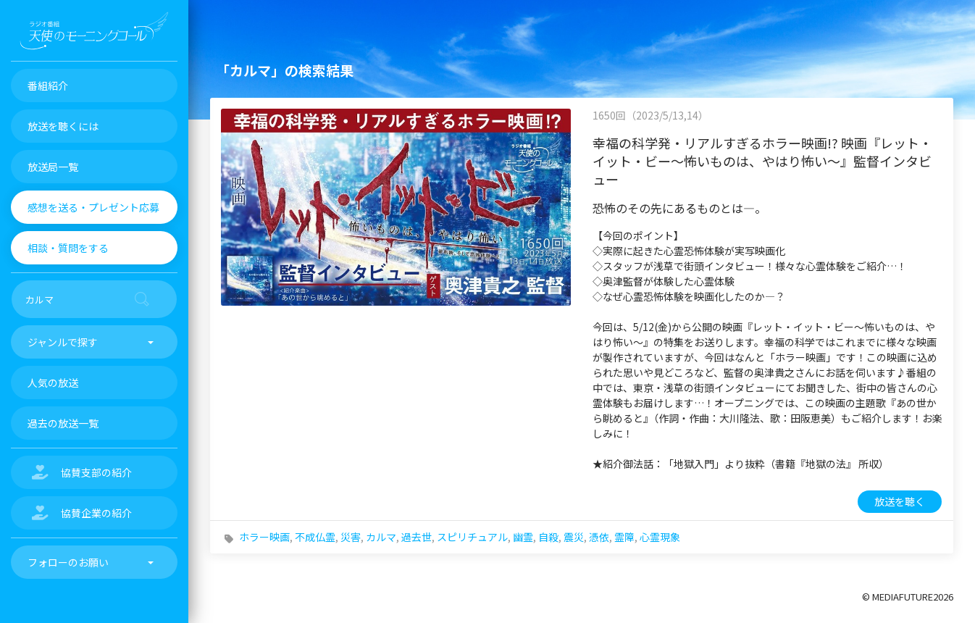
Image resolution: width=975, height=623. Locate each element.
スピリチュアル (472, 537)
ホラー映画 (264, 537)
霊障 (624, 537)
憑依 (599, 537)
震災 (574, 537)
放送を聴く (899, 501)
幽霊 (523, 537)
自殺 (548, 537)
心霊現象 (660, 537)
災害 (350, 537)
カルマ (381, 537)
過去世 (416, 537)
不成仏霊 (315, 537)
